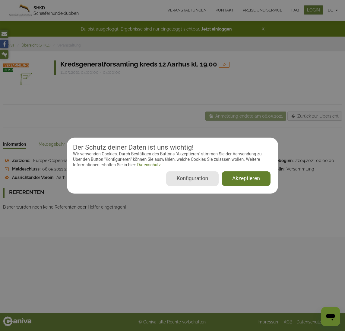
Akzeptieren (246, 178)
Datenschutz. (149, 165)
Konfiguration (192, 178)
